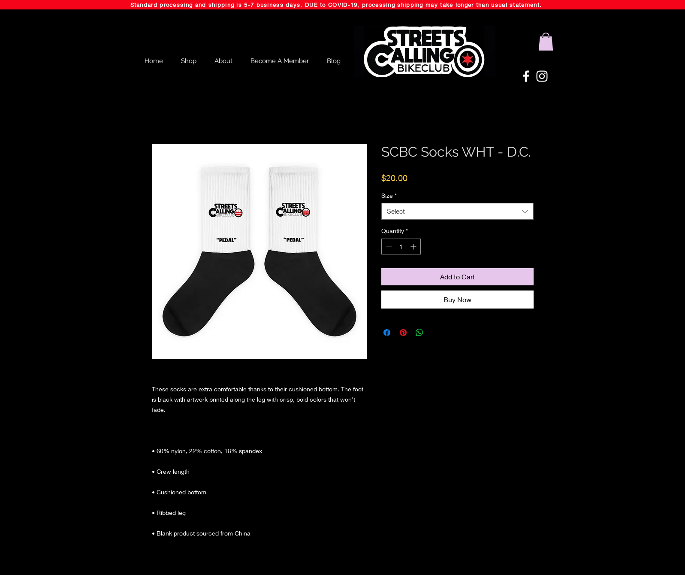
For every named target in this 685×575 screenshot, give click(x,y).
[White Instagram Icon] (541, 76)
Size (389, 195)
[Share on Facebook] (387, 332)
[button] (545, 42)
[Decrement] (388, 246)
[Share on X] (436, 332)
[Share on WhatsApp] (419, 332)
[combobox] (457, 211)
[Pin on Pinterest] (403, 332)
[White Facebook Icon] (526, 76)
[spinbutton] (401, 246)
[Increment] (414, 246)
